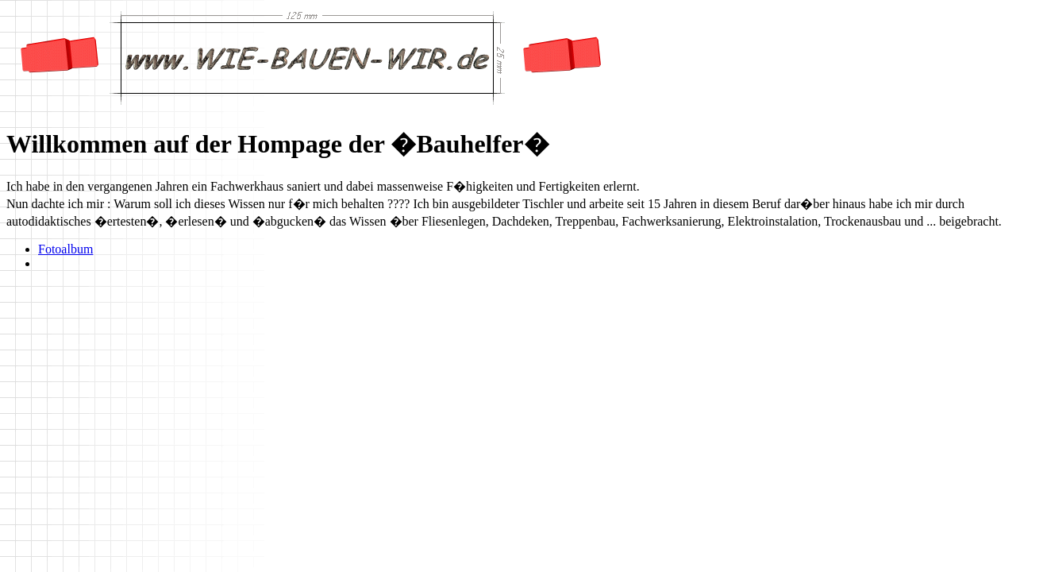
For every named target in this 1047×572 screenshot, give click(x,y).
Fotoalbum (65, 249)
